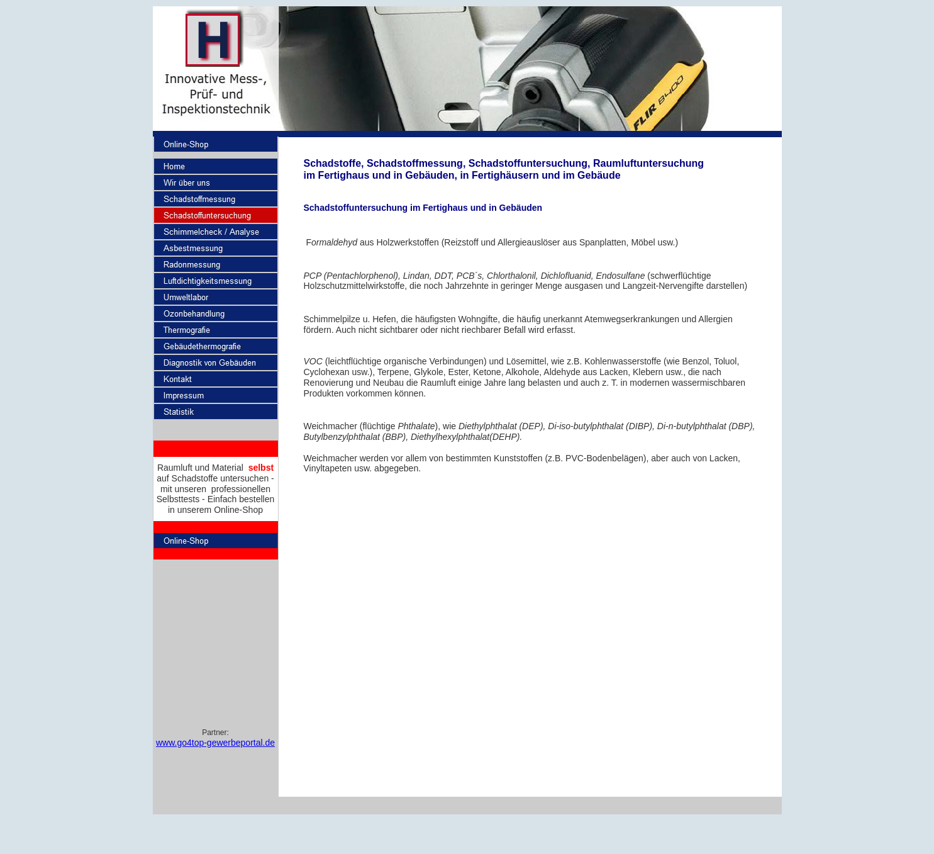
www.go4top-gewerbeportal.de (215, 743)
